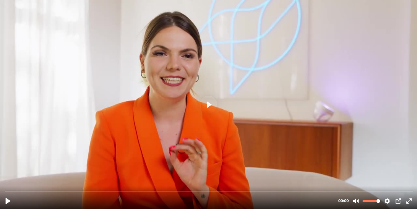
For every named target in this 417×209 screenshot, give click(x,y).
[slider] (209, 191)
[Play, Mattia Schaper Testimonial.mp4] (8, 201)
